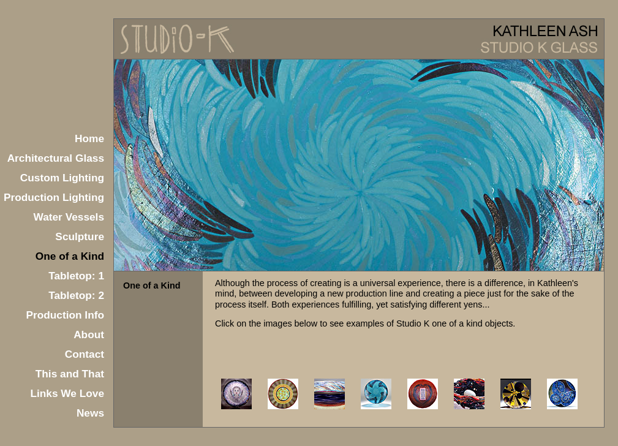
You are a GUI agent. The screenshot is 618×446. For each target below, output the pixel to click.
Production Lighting (54, 197)
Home (89, 138)
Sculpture (79, 236)
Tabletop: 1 (76, 276)
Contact (84, 354)
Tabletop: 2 (76, 295)
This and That (70, 374)
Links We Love (67, 393)
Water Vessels (69, 217)
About (88, 334)
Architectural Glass (55, 158)
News (90, 413)
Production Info (65, 315)
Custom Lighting (62, 178)
